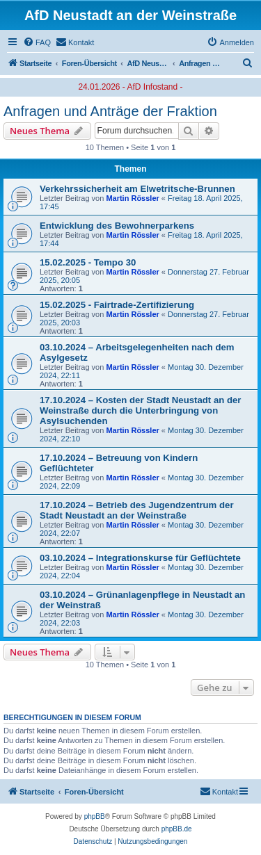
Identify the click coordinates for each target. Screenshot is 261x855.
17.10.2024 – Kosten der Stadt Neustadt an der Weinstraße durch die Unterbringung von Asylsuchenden (141, 410)
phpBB (94, 816)
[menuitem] (37, 42)
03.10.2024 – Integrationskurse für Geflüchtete (140, 558)
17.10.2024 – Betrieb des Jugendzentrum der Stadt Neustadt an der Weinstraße (137, 510)
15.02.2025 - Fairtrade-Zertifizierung (117, 305)
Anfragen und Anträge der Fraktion (110, 111)
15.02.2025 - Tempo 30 (88, 262)
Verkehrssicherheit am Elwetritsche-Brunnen (137, 189)
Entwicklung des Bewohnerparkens (117, 225)
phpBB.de (176, 829)
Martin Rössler (132, 198)
